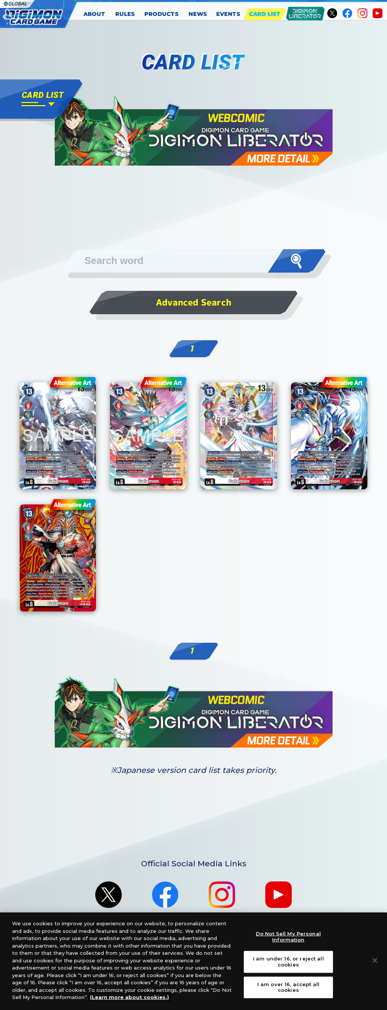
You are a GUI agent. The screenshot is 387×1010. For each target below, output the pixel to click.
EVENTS (228, 14)
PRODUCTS (161, 14)
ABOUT (94, 14)
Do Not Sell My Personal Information (288, 942)
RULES (125, 14)
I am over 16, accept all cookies (288, 992)
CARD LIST (265, 14)
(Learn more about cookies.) (129, 1002)
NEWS (198, 14)
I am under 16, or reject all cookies (288, 966)
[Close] (375, 965)
